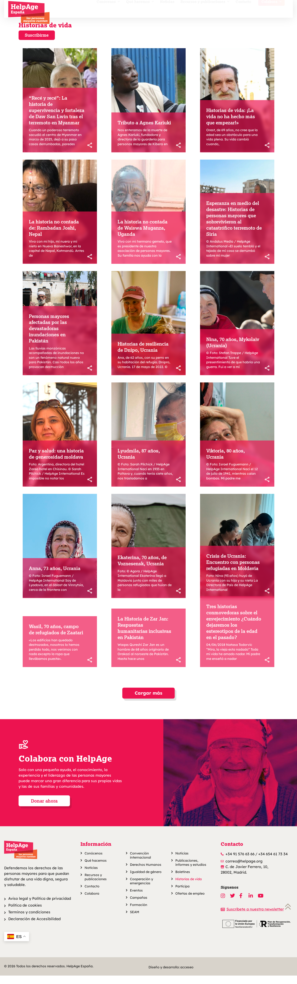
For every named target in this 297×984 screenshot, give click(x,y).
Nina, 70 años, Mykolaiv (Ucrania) (232, 351)
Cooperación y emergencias (141, 889)
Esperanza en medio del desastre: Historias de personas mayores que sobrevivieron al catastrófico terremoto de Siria (234, 226)
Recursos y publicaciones (204, 9)
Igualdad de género (145, 880)
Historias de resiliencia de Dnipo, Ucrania (143, 355)
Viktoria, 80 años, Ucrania (225, 462)
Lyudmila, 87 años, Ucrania (139, 462)
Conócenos (108, 9)
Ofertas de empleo (190, 902)
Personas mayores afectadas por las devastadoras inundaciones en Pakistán (49, 336)
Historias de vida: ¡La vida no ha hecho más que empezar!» (230, 125)
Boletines (182, 880)
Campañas (138, 906)
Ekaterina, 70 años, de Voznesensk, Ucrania (142, 569)
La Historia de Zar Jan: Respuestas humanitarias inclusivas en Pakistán (144, 636)
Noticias (167, 9)
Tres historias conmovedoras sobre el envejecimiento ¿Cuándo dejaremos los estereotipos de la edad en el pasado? (233, 630)
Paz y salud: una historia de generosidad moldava (56, 462)
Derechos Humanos (145, 873)
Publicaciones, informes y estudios (190, 871)
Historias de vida (45, 33)
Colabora (271, 9)
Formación (138, 913)
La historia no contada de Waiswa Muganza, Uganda (142, 236)
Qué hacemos (140, 9)
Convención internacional (140, 864)
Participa (182, 895)
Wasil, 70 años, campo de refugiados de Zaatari (56, 638)
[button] (148, 701)
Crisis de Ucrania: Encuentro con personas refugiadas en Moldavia (233, 570)
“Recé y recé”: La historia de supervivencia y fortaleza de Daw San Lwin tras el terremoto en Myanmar (56, 118)
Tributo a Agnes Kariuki (144, 131)
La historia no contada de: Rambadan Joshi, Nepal (54, 236)
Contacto (243, 9)
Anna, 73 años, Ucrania (54, 577)
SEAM (134, 920)
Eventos (136, 899)
